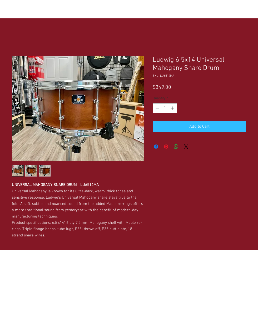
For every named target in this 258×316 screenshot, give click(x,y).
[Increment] (173, 108)
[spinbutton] (165, 108)
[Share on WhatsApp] (176, 146)
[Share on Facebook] (156, 146)
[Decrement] (156, 108)
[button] (52, 8)
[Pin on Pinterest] (166, 146)
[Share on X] (186, 146)
